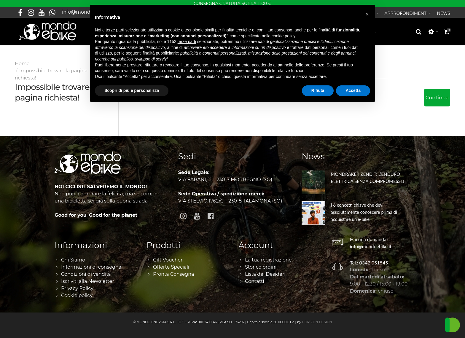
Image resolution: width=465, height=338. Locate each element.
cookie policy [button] (283, 36)
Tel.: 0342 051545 (369, 260)
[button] (367, 14)
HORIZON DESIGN (317, 320)
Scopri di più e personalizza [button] (131, 90)
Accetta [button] (353, 90)
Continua (437, 95)
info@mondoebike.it (370, 243)
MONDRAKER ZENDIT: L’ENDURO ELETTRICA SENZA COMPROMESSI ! (367, 175)
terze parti (187, 41)
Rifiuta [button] (317, 90)
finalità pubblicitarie (160, 53)
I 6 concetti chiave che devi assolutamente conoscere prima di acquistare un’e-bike (364, 209)
